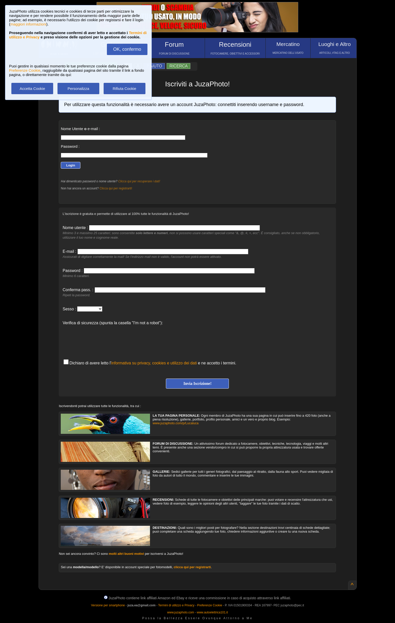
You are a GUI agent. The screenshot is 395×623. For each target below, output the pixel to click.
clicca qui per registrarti (192, 567)
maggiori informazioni (28, 24)
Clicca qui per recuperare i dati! (139, 181)
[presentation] (101, 340)
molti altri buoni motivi (126, 554)
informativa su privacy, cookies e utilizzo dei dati (154, 363)
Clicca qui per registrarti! (116, 188)
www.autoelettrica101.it (212, 612)
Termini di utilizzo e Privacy (176, 605)
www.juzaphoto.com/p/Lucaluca (175, 423)
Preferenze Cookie (24, 70)
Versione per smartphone (108, 605)
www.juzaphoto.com (180, 612)
